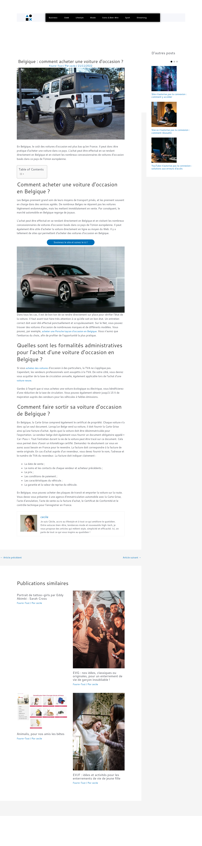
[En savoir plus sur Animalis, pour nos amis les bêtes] (43, 711)
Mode (93, 17)
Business (53, 17)
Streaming (142, 17)
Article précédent (11, 558)
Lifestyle (79, 17)
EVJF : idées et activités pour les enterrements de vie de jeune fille (98, 777)
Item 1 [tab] (171, 61)
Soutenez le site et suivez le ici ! (70, 242)
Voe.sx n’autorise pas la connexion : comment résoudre (172, 132)
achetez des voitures (38, 368)
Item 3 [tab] (177, 61)
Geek (66, 17)
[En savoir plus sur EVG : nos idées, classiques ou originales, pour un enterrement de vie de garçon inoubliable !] (99, 630)
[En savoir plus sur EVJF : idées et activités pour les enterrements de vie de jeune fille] (99, 731)
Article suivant (131, 558)
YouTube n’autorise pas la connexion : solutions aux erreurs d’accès (173, 168)
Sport (127, 17)
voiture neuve (24, 380)
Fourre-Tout (24, 603)
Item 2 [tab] (174, 61)
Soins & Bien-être (110, 17)
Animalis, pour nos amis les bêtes (42, 734)
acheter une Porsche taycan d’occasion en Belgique (71, 331)
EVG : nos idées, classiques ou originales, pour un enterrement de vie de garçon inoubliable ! (97, 676)
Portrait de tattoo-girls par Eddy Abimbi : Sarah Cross (42, 597)
